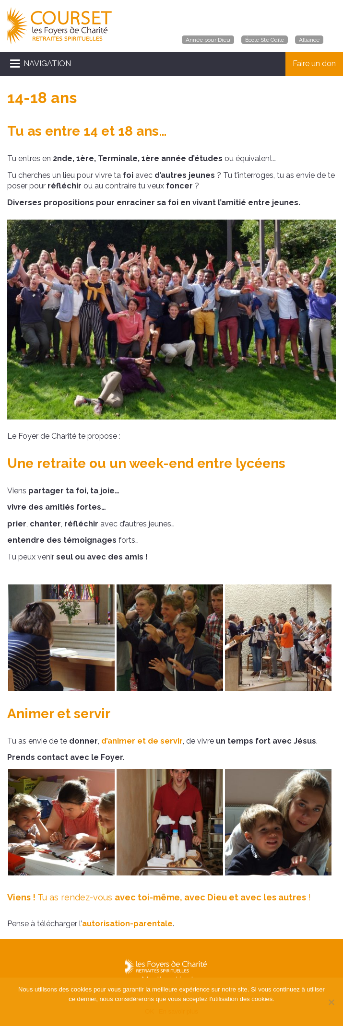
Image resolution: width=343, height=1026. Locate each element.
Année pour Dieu (208, 39)
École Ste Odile (264, 39)
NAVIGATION (47, 63)
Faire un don (314, 63)
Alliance (309, 39)
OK (149, 1011)
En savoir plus (178, 1011)
